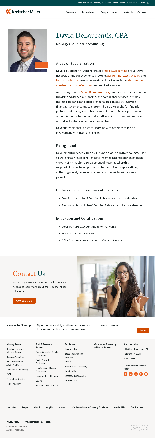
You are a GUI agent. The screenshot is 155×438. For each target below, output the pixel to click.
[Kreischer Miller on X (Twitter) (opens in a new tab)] (136, 374)
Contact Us (132, 2)
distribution (135, 80)
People (104, 12)
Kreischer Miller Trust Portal (37, 422)
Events (142, 2)
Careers (141, 12)
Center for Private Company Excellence (93, 2)
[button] (148, 3)
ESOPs (9, 374)
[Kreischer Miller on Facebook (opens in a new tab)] (126, 374)
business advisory (67, 80)
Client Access (119, 2)
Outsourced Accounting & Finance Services (105, 346)
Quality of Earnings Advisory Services (15, 351)
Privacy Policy (12, 422)
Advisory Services (14, 344)
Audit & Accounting (115, 71)
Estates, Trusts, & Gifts (75, 376)
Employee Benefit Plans (47, 376)
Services (71, 12)
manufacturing (83, 85)
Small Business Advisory (96, 92)
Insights (129, 12)
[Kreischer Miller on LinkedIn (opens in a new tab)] (131, 374)
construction (64, 85)
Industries (88, 12)
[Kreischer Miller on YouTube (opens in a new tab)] (146, 374)
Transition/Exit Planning (17, 369)
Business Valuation (15, 357)
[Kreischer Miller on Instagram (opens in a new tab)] (141, 374)
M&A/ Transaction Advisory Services (14, 363)
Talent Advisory (13, 383)
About (115, 12)
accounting (114, 76)
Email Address (110, 325)
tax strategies (131, 76)
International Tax (73, 380)
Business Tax (71, 349)
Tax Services (70, 344)
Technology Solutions (16, 379)
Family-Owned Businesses (42, 362)
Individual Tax (71, 371)
